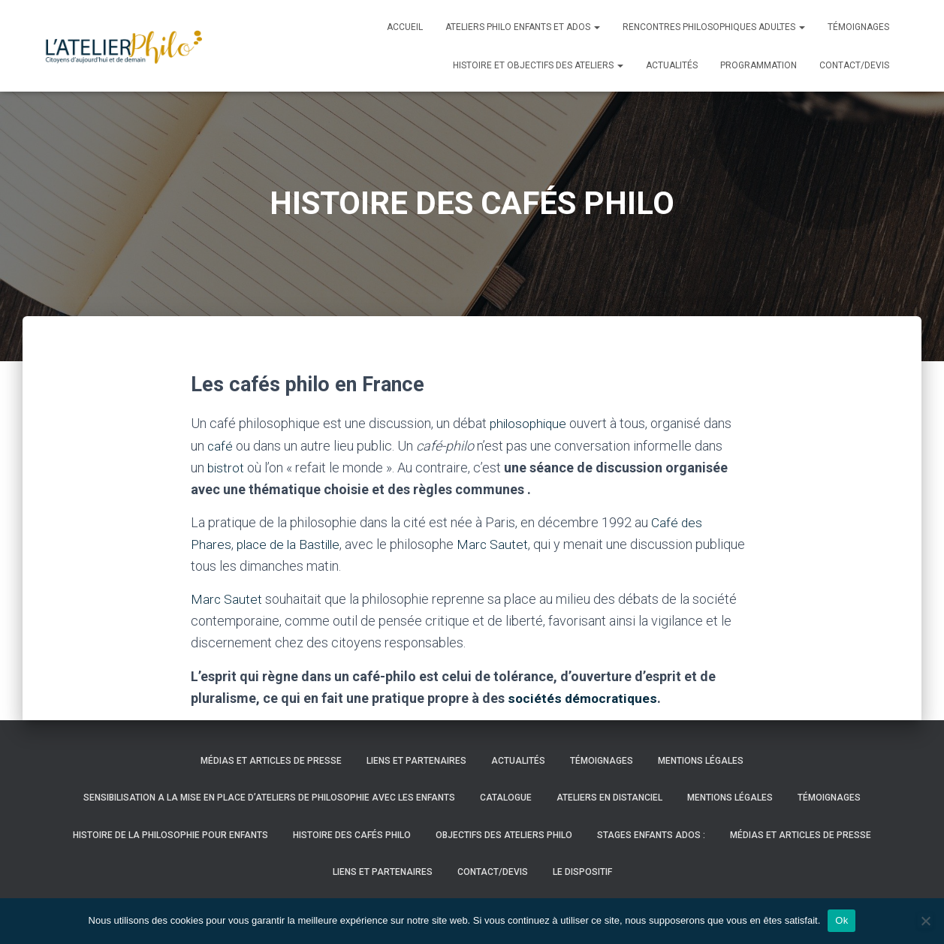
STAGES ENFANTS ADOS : (651, 835)
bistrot (226, 467)
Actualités (672, 65)
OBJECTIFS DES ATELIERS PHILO (504, 835)
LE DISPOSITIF (582, 872)
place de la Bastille (291, 544)
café (220, 446)
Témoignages (858, 27)
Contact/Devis (854, 65)
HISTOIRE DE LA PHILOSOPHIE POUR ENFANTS (170, 835)
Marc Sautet (499, 544)
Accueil (405, 27)
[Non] (925, 920)
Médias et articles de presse (271, 761)
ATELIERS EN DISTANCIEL (609, 797)
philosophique (530, 423)
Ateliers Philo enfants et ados (522, 27)
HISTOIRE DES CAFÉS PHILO (352, 835)
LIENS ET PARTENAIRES (416, 761)
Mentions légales (700, 761)
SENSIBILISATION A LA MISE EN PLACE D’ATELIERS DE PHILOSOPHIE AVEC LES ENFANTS (269, 797)
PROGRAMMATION (758, 65)
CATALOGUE (506, 797)
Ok (841, 920)
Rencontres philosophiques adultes (714, 27)
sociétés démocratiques (583, 698)
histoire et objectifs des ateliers (538, 65)
